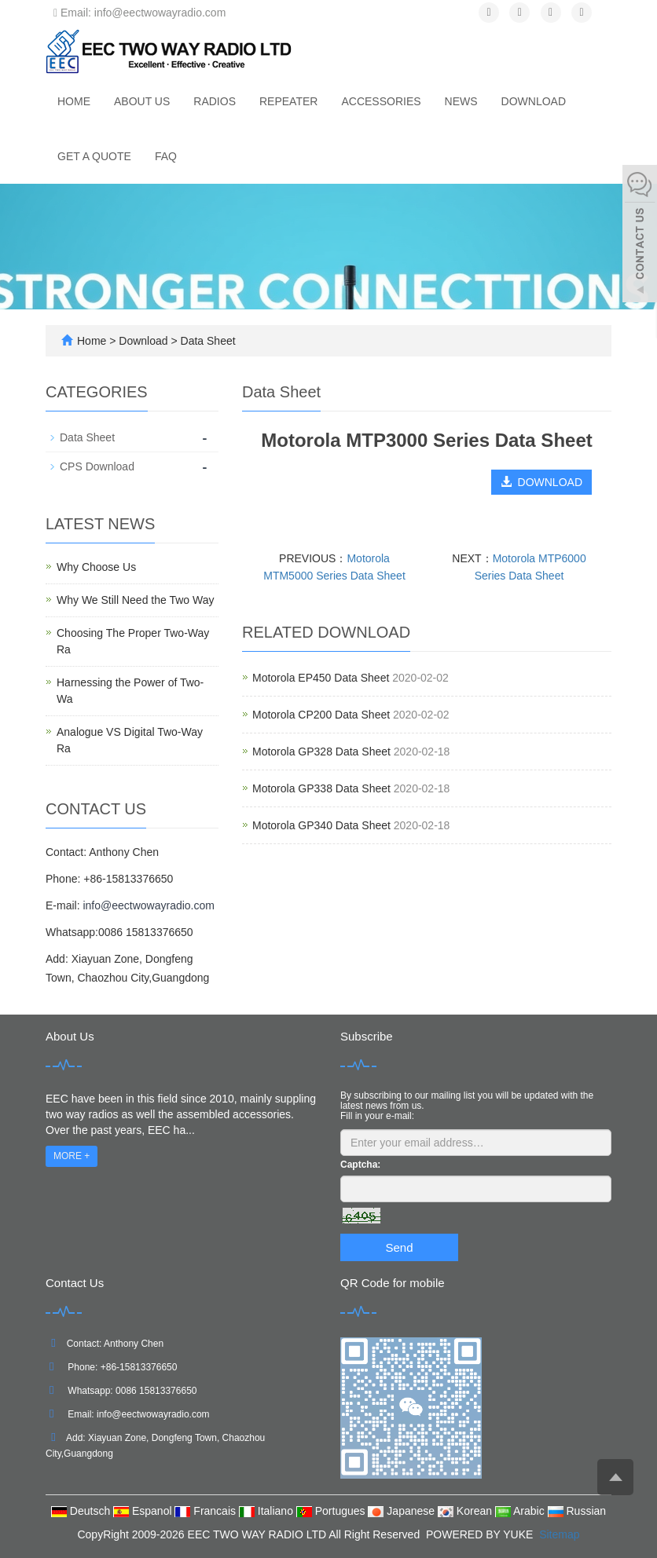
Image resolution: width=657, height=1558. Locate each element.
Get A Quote (94, 156)
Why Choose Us (96, 567)
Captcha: (360, 1164)
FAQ (166, 156)
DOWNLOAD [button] (541, 482)
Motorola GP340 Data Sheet (321, 825)
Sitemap (559, 1534)
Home (73, 101)
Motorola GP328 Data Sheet (321, 751)
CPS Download (97, 466)
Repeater (288, 101)
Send (399, 1247)
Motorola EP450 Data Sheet (320, 677)
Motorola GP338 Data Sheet (321, 788)
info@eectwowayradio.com (149, 905)
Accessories (380, 101)
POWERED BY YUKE (481, 1534)
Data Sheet (207, 341)
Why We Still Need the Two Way (135, 600)
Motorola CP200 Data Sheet (321, 714)
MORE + (71, 1155)
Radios (214, 101)
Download (533, 101)
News (461, 101)
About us (142, 101)
